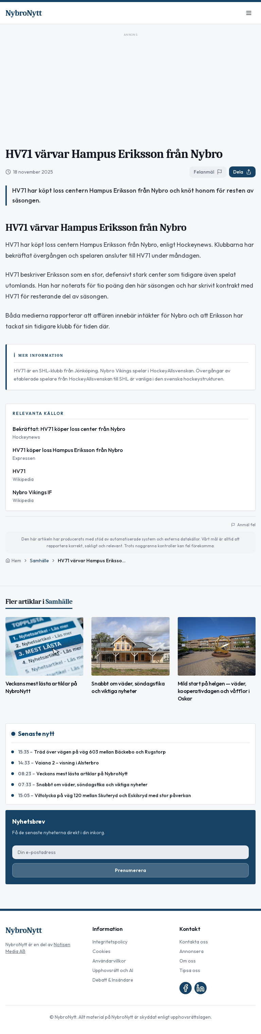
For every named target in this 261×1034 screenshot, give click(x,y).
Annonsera (191, 951)
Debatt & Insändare (112, 980)
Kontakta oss (193, 942)
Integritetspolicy (109, 942)
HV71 (19, 471)
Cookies (101, 951)
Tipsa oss (189, 970)
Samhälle (39, 561)
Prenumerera (130, 870)
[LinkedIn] (200, 988)
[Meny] (249, 13)
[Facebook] (185, 988)
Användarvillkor (109, 961)
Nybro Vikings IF (32, 492)
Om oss (187, 961)
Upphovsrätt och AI (112, 970)
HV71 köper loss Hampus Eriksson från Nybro (68, 450)
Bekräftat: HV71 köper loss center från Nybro (69, 428)
